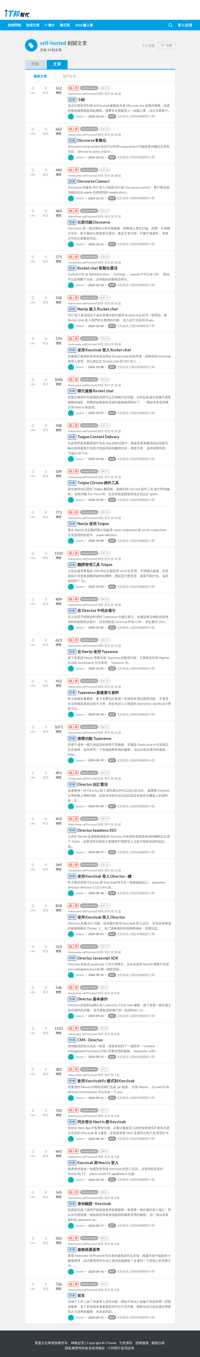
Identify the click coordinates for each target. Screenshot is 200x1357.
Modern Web (89, 88)
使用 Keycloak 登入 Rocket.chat (104, 350)
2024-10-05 (96, 499)
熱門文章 (69, 76)
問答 (35, 64)
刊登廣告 (126, 1343)
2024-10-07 (96, 413)
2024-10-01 (96, 668)
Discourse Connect (93, 181)
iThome (111, 1343)
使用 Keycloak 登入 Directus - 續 (104, 876)
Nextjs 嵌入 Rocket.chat (97, 309)
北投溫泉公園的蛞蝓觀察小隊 (131, 116)
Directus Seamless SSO (97, 830)
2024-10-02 (96, 627)
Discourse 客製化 (91, 140)
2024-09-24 (96, 975)
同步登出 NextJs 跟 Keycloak (101, 1121)
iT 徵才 (49, 25)
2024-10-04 (96, 540)
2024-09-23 (96, 1016)
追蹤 (166, 45)
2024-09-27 (96, 852)
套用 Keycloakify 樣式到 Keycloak (106, 1081)
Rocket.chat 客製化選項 (97, 268)
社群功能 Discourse (93, 222)
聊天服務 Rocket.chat (95, 391)
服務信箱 (158, 1343)
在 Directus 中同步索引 (96, 610)
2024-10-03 (96, 586)
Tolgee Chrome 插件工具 (98, 482)
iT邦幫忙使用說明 (121, 1348)
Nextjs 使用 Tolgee (93, 523)
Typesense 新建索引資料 (98, 692)
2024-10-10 (96, 285)
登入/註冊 (185, 25)
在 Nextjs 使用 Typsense (97, 651)
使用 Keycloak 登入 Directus (101, 917)
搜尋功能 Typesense (94, 738)
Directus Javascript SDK (97, 958)
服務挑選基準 (88, 1249)
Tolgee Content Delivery (98, 436)
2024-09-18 (96, 1179)
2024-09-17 (96, 1225)
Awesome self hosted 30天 (86, 93)
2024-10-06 (96, 459)
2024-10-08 (96, 367)
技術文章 (32, 25)
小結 (81, 99)
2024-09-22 (96, 1056)
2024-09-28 (96, 806)
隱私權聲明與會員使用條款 (85, 1348)
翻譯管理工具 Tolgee (94, 564)
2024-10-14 (96, 116)
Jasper (76, 116)
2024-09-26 (96, 893)
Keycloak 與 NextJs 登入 (97, 1162)
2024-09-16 (96, 1271)
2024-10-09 (96, 326)
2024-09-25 (96, 934)
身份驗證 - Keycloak (94, 1203)
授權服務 (142, 1343)
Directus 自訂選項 (92, 784)
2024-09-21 (96, 1097)
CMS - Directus (90, 1040)
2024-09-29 (96, 760)
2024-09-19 (96, 1138)
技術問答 (14, 25)
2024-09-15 (96, 1317)
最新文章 (40, 76)
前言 (81, 1295)
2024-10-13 (96, 157)
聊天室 (65, 25)
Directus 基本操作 (92, 999)
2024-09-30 (96, 714)
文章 (57, 64)
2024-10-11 (96, 244)
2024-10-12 (96, 198)
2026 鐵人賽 (84, 25)
